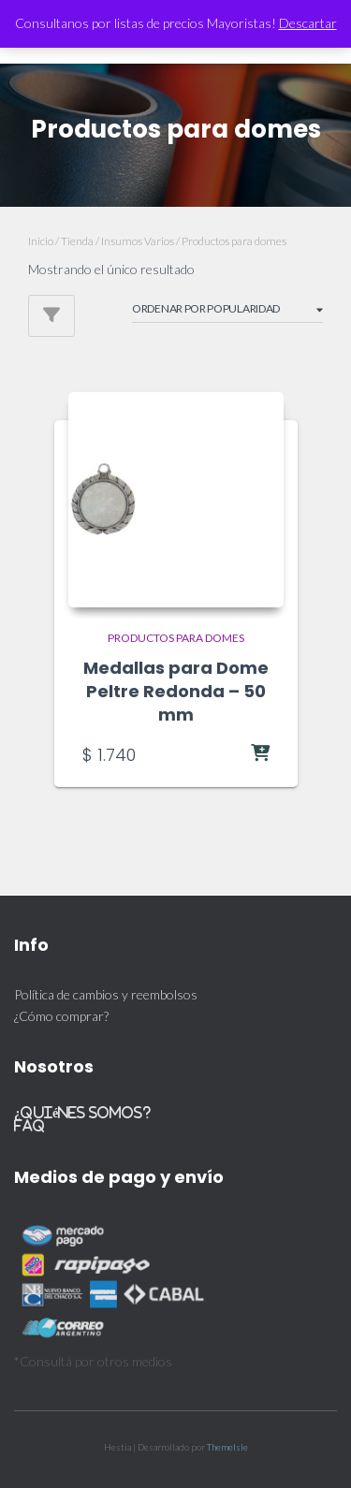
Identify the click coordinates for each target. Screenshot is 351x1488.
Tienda (77, 241)
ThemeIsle (227, 1446)
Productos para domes (176, 638)
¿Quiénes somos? (82, 1112)
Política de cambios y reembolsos (105, 994)
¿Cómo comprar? (61, 1016)
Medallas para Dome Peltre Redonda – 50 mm (176, 691)
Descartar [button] (308, 23)
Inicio (40, 241)
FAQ (29, 1125)
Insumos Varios (137, 241)
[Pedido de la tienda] (227, 311)
